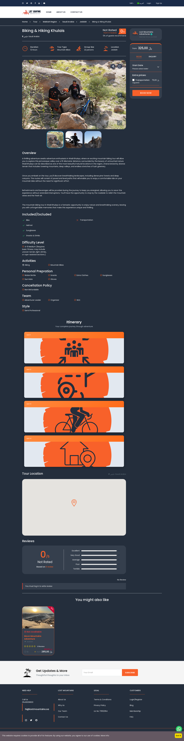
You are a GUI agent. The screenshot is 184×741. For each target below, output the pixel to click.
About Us (60, 12)
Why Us (61, 705)
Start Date (137, 65)
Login (149, 3)
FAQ (131, 717)
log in (36, 586)
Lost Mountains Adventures (146, 33)
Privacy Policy (100, 705)
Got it (178, 735)
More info (105, 735)
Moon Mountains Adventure (32, 637)
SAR (132, 3)
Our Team (62, 711)
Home (48, 12)
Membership (135, 711)
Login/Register (136, 699)
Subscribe (130, 672)
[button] (119, 122)
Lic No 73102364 (101, 711)
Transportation (141, 80)
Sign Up (159, 3)
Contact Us (76, 12)
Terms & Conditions (102, 699)
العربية (140, 3)
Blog (131, 705)
